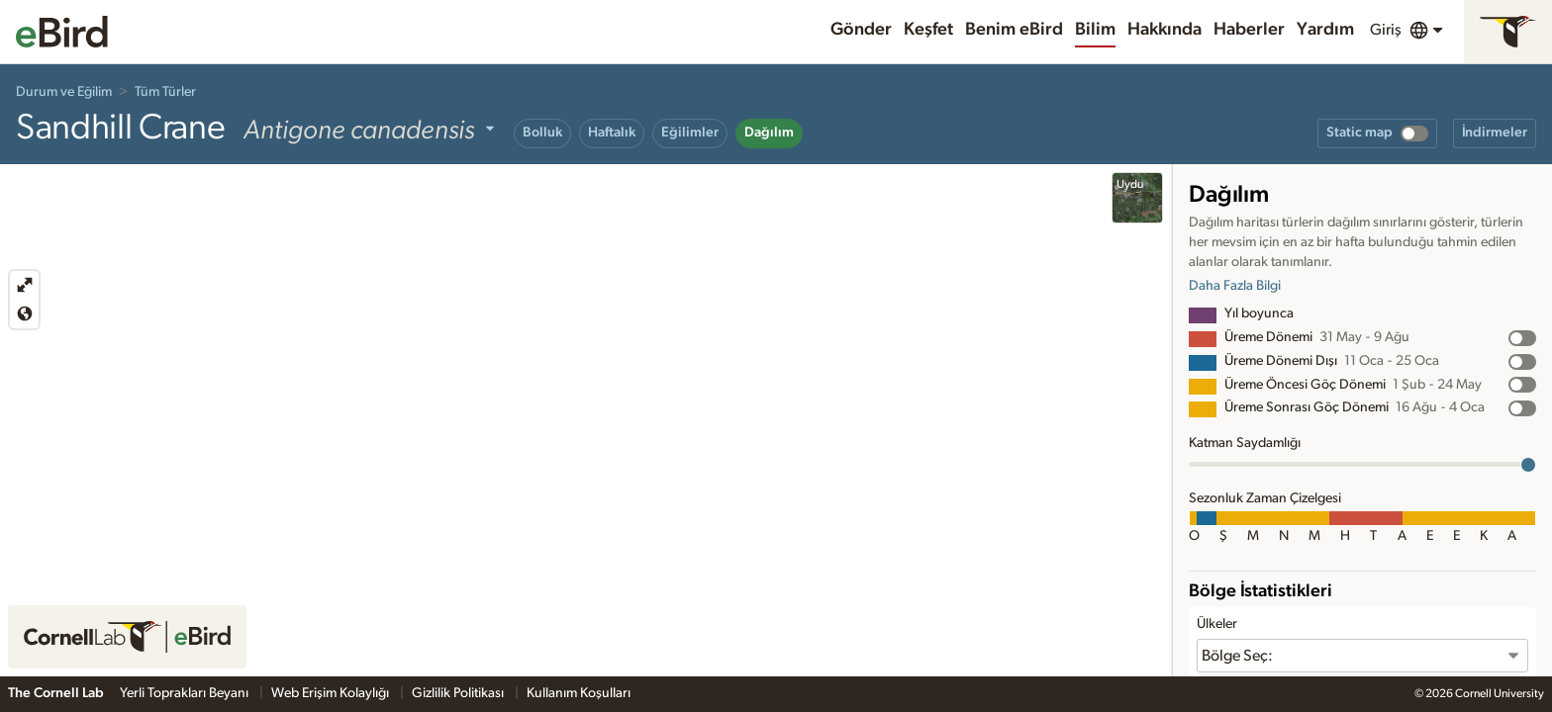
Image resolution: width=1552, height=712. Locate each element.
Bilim (1095, 30)
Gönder (861, 30)
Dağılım (769, 132)
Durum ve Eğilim (64, 92)
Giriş (1386, 30)
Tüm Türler (165, 92)
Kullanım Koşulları (578, 693)
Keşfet (928, 30)
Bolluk (542, 132)
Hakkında (1164, 30)
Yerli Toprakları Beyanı (185, 693)
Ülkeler (1217, 624)
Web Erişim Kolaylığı (331, 693)
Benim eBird (1014, 30)
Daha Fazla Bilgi (1235, 286)
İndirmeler (1494, 132)
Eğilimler (690, 132)
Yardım (1325, 30)
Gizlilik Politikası (459, 693)
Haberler (1249, 30)
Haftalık (611, 132)
